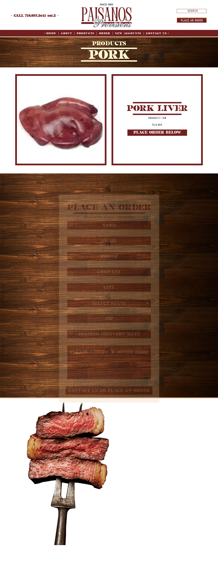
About (66, 33)
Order (104, 33)
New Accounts (128, 33)
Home (51, 33)
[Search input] (192, 10)
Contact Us (156, 33)
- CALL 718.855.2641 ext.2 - (34, 16)
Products (85, 33)
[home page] (106, 15)
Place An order (192, 20)
